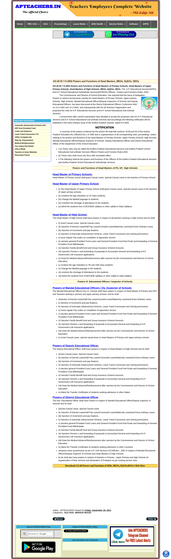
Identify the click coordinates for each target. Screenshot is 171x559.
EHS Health (97, 24)
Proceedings (60, 24)
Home (20, 24)
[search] (41, 534)
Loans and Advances (23, 131)
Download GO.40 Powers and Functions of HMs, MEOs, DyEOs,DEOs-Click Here (105, 465)
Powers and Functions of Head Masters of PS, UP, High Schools (105, 168)
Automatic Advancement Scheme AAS (30, 125)
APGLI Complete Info (23, 137)
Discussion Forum (22, 155)
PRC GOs (32, 24)
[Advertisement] (105, 58)
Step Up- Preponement (24, 140)
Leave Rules (79, 24)
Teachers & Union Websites (26, 152)
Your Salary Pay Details (24, 146)
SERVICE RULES (83, 512)
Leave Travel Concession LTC (27, 134)
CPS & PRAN (20, 149)
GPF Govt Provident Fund (25, 128)
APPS (146, 24)
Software (133, 24)
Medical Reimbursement (24, 143)
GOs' (45, 24)
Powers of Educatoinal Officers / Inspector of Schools (105, 281)
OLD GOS (69, 512)
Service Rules (116, 24)
